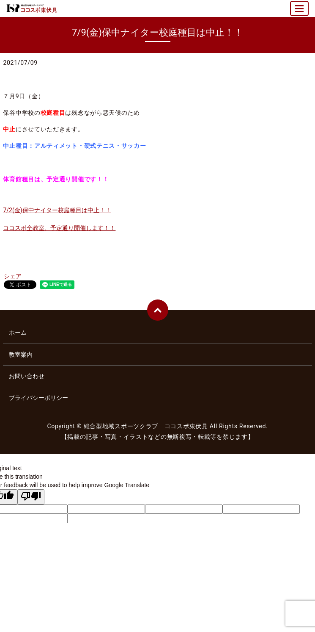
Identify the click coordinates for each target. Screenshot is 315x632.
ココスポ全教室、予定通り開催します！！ (59, 228)
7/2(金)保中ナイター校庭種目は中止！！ (57, 210)
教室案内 (21, 354)
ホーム (18, 332)
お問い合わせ (26, 376)
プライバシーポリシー (38, 397)
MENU (300, 12)
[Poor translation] (30, 496)
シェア (13, 276)
